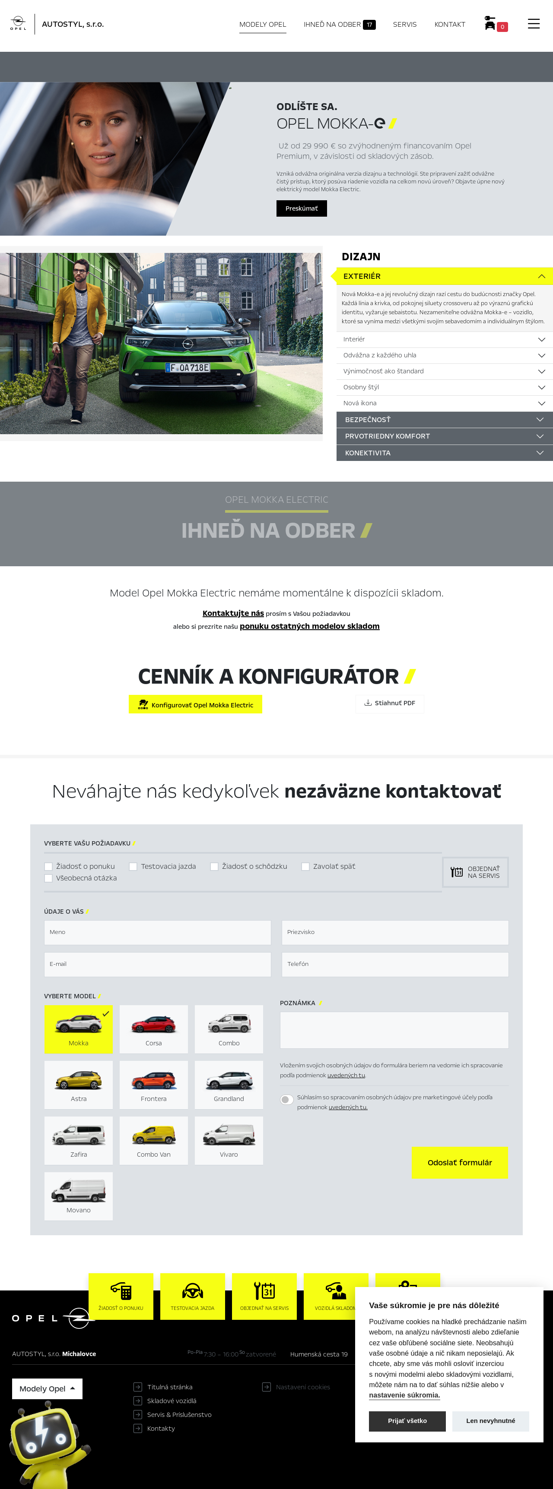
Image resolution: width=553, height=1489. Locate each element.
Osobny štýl (361, 387)
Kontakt (450, 24)
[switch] (287, 1100)
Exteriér (362, 276)
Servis (405, 24)
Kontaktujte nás (233, 613)
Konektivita (368, 453)
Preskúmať (302, 208)
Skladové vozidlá (172, 1401)
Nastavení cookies (303, 1387)
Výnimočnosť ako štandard (383, 371)
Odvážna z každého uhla (379, 355)
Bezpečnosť (368, 420)
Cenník (362, 65)
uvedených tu (346, 1075)
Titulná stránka (170, 1387)
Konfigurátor (313, 65)
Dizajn (361, 256)
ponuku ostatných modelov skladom (310, 626)
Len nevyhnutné (491, 1420)
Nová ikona (360, 403)
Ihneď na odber (340, 24)
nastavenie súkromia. (404, 1395)
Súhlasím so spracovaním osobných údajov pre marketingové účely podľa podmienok (395, 1102)
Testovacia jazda (168, 866)
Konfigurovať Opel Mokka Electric (195, 704)
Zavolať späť (334, 866)
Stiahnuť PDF (390, 703)
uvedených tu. (348, 1107)
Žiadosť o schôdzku (254, 866)
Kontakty (161, 1428)
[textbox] (157, 932)
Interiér (354, 339)
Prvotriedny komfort (387, 436)
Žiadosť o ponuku (85, 866)
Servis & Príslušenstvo (179, 1414)
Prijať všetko (407, 1420)
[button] (460, 1163)
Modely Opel (262, 24)
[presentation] (345, 1162)
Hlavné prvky (175, 65)
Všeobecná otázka (86, 878)
